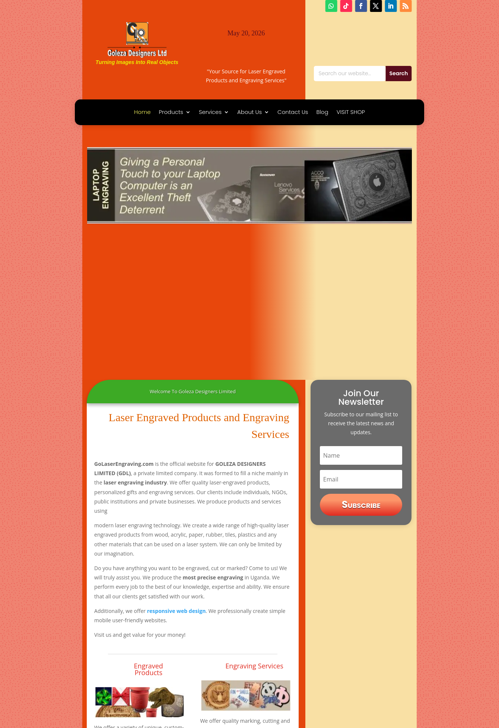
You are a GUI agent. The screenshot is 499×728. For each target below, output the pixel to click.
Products (171, 112)
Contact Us (292, 112)
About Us (249, 112)
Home (142, 112)
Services (210, 112)
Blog (322, 112)
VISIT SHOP (351, 112)
